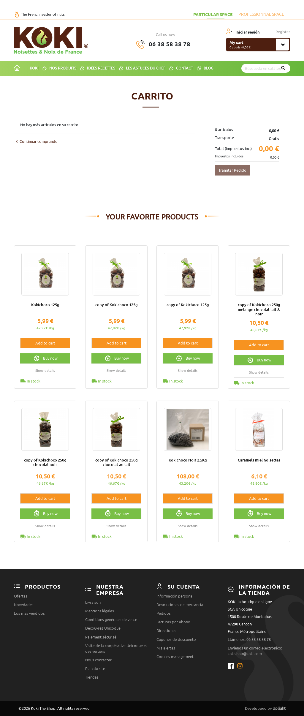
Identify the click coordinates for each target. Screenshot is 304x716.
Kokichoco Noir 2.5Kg (188, 460)
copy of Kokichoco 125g (116, 304)
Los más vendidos (29, 613)
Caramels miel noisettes (259, 460)
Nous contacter (98, 660)
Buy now (45, 358)
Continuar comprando (36, 141)
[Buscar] (265, 68)
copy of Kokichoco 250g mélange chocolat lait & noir (259, 309)
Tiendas (92, 677)
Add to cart (45, 343)
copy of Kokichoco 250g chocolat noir (45, 462)
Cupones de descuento (176, 639)
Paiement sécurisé (100, 637)
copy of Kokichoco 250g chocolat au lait (116, 462)
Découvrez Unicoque (103, 628)
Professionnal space (261, 14)
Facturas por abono (173, 622)
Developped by (265, 708)
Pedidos (163, 613)
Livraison (93, 602)
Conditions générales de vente (111, 619)
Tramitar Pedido (232, 170)
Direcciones (166, 630)
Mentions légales (99, 611)
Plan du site (95, 668)
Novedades (24, 605)
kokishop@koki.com (245, 654)
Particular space (212, 14)
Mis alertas (165, 648)
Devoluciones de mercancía (179, 605)
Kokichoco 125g (45, 304)
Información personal (174, 596)
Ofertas (20, 596)
